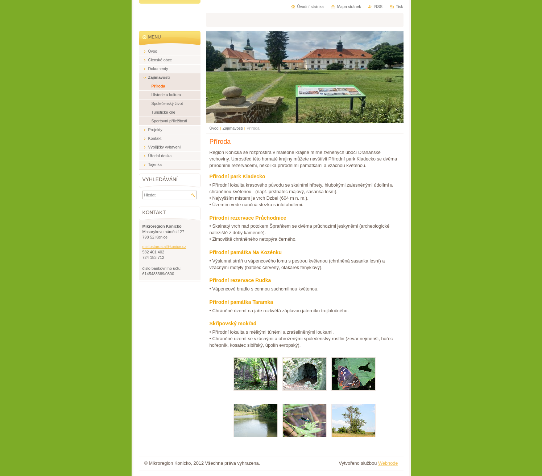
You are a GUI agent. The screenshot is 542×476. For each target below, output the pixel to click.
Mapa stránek (349, 6)
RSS (378, 6)
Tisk (399, 6)
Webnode (388, 463)
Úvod (214, 128)
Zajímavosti (233, 128)
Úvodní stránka (310, 6)
